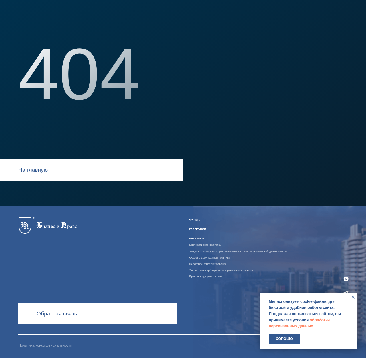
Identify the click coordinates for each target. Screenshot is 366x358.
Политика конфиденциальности (45, 345)
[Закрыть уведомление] (353, 297)
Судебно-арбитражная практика (209, 257)
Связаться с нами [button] (97, 314)
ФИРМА (194, 219)
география (197, 229)
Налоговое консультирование (208, 263)
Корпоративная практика (205, 244)
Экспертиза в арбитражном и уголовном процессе (221, 270)
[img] (47, 224)
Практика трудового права (206, 276)
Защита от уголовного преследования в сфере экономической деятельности (238, 251)
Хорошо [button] (284, 339)
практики (196, 238)
